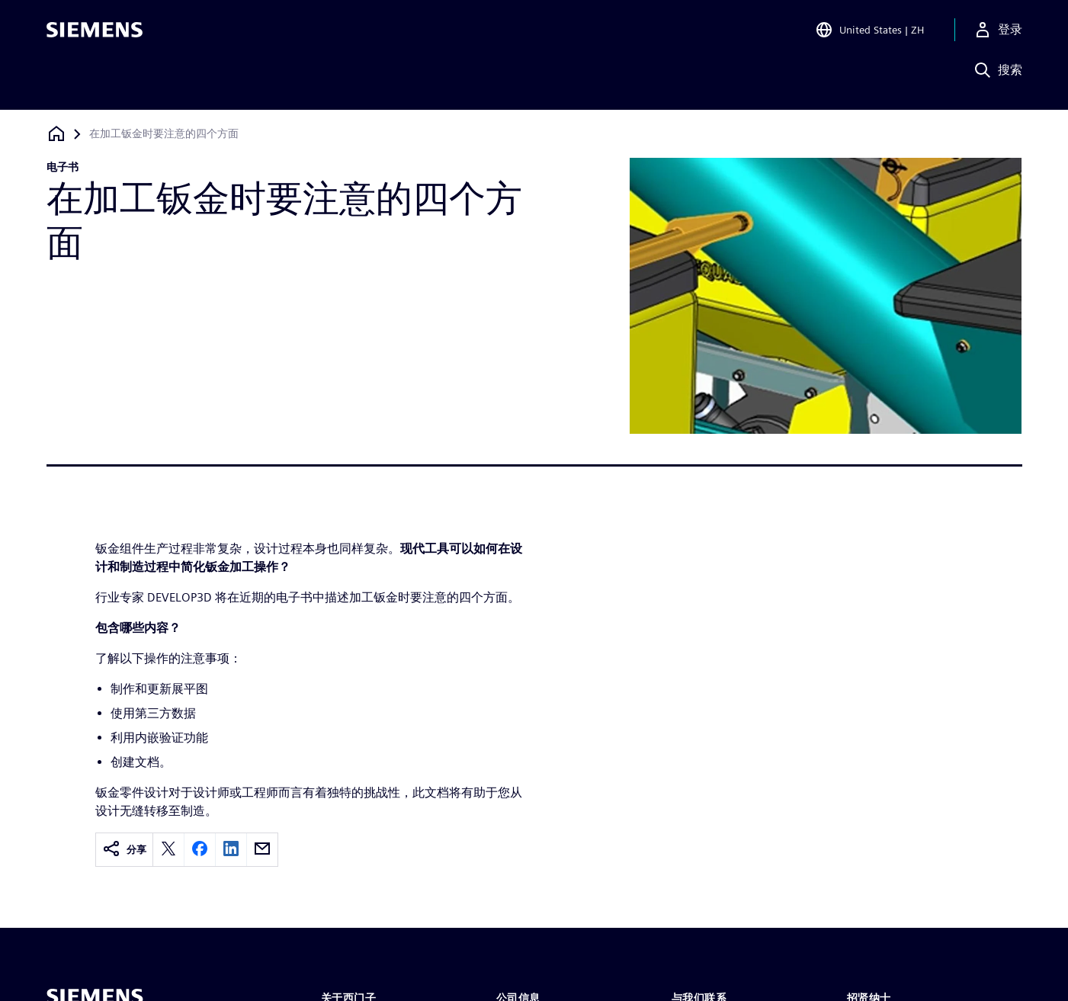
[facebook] (199, 849)
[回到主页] (56, 133)
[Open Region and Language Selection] (869, 33)
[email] (262, 849)
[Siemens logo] (95, 33)
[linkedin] (231, 849)
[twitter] (168, 849)
